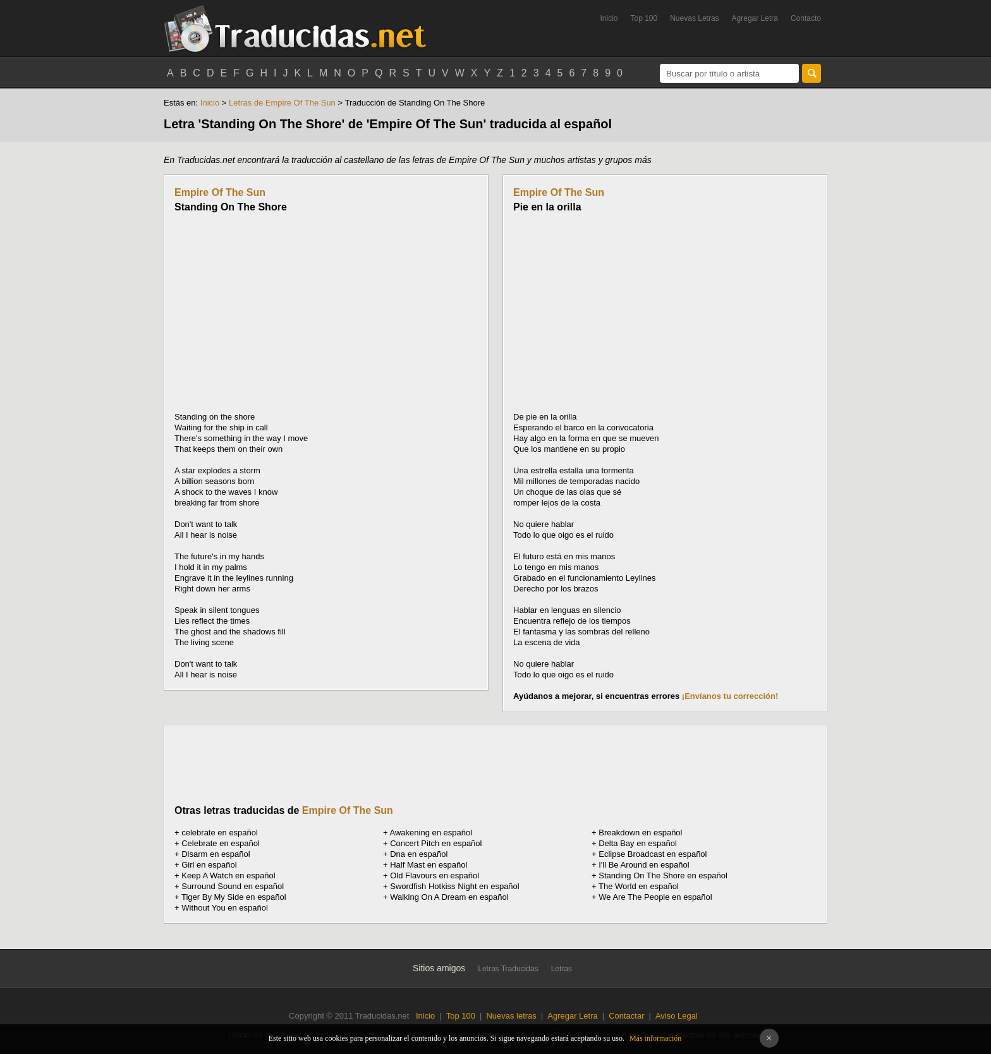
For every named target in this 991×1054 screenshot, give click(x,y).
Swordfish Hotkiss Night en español (455, 886)
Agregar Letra (755, 18)
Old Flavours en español (434, 875)
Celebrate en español (220, 843)
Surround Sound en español (232, 886)
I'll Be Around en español (644, 864)
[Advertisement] (280, 312)
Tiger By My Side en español (233, 897)
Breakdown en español (640, 832)
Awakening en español (431, 832)
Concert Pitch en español (436, 843)
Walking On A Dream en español (449, 897)
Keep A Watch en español (228, 875)
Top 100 (644, 18)
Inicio (608, 18)
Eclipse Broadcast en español (653, 854)
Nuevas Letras (694, 18)
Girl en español (208, 864)
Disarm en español (215, 854)
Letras (561, 968)
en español (219, 832)
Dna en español (418, 854)
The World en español (639, 886)
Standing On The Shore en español (663, 875)
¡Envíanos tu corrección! (730, 696)
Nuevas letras (511, 1016)
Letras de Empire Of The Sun (282, 102)
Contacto (806, 18)
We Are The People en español (655, 897)
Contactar (626, 1016)
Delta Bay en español (638, 843)
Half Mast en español (428, 864)
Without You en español (224, 907)
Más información (655, 1038)
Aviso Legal (676, 1016)
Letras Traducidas (508, 968)
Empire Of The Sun (219, 192)
